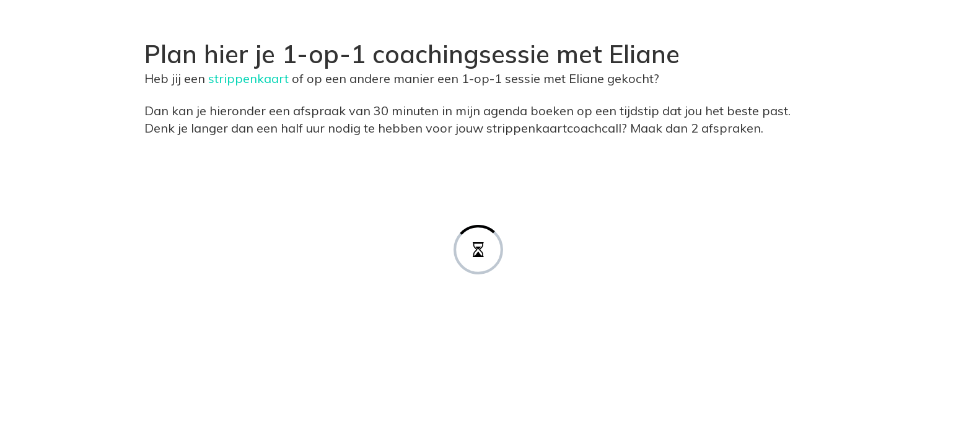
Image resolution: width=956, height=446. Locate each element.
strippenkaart (250, 78)
